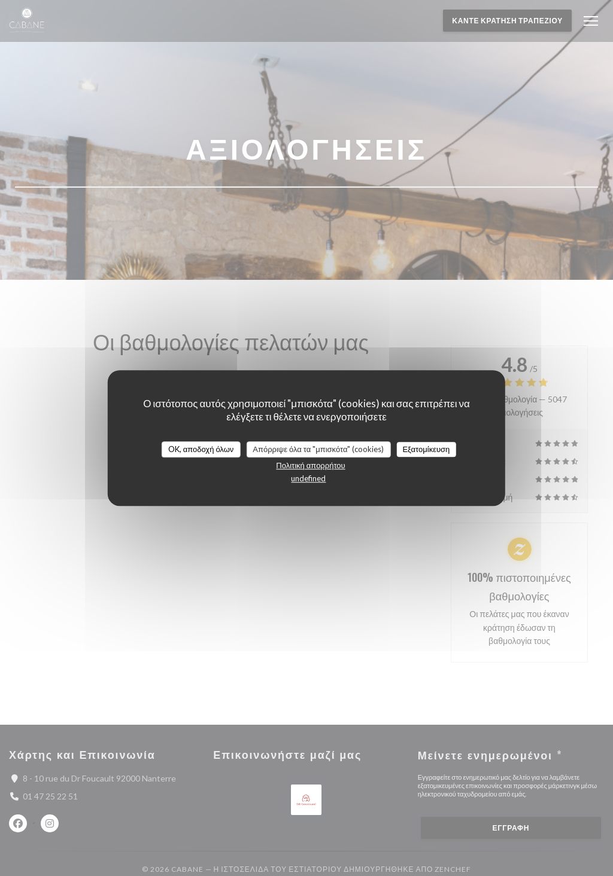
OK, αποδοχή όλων (201, 449)
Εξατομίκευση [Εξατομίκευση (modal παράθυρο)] (426, 449)
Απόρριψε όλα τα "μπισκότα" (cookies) (318, 449)
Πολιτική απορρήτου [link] (310, 465)
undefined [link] (308, 478)
